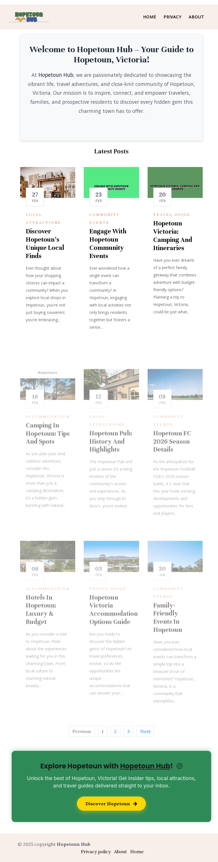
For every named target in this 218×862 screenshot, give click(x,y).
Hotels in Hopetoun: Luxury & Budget (41, 622)
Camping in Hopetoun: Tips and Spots (48, 446)
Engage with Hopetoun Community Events (107, 245)
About (196, 17)
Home (149, 17)
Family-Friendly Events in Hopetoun (167, 630)
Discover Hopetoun (111, 803)
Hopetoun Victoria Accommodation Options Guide (113, 622)
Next (145, 731)
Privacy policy (96, 851)
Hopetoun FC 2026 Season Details (172, 454)
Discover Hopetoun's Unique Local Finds (45, 245)
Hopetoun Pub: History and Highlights (110, 454)
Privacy (172, 17)
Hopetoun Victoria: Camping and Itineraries (172, 237)
